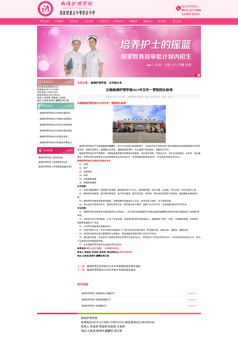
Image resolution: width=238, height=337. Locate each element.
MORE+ (69, 82)
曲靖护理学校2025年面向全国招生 (56, 119)
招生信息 (74, 21)
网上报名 (177, 21)
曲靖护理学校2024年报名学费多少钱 (57, 142)
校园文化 (147, 21)
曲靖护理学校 (98, 82)
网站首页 (44, 21)
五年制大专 (118, 21)
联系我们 (162, 21)
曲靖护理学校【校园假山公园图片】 (99, 293)
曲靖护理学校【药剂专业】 (51, 157)
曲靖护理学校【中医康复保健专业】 (56, 167)
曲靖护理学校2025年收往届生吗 (55, 113)
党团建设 (133, 21)
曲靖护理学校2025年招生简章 (54, 136)
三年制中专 (103, 21)
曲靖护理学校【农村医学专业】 (53, 162)
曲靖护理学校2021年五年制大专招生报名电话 (111, 270)
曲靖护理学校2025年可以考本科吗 (56, 125)
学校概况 (59, 21)
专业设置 (88, 21)
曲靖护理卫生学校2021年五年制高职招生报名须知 (113, 266)
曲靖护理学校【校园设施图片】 (97, 299)
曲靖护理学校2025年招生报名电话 (56, 131)
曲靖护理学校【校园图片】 (94, 306)
